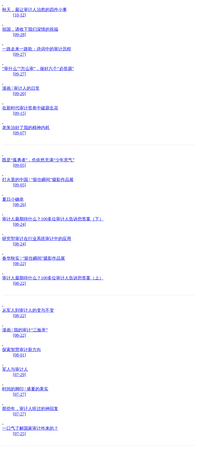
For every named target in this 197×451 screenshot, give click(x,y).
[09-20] (19, 93)
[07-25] (19, 433)
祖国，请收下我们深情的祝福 (30, 29)
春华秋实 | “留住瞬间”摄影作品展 (33, 258)
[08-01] (19, 355)
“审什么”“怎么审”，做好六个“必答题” (38, 68)
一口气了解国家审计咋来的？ (30, 428)
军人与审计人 (15, 369)
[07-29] (19, 374)
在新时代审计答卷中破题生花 (30, 108)
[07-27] (19, 394)
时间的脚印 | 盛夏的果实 (25, 389)
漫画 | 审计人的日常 (21, 88)
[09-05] (19, 165)
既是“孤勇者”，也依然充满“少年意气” (38, 160)
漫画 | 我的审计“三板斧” (25, 330)
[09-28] (19, 34)
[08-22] (19, 263)
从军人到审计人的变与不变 (28, 310)
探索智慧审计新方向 (21, 349)
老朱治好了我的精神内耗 (26, 127)
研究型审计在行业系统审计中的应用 (36, 238)
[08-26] (19, 204)
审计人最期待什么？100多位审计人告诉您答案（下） (52, 219)
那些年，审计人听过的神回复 (30, 408)
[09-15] (19, 113)
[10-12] (19, 15)
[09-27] (19, 54)
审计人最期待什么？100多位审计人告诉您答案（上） (52, 278)
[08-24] (19, 224)
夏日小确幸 (13, 199)
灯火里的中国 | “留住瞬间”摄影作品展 (38, 179)
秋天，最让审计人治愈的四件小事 (34, 9)
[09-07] (19, 133)
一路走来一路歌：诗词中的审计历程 (36, 49)
